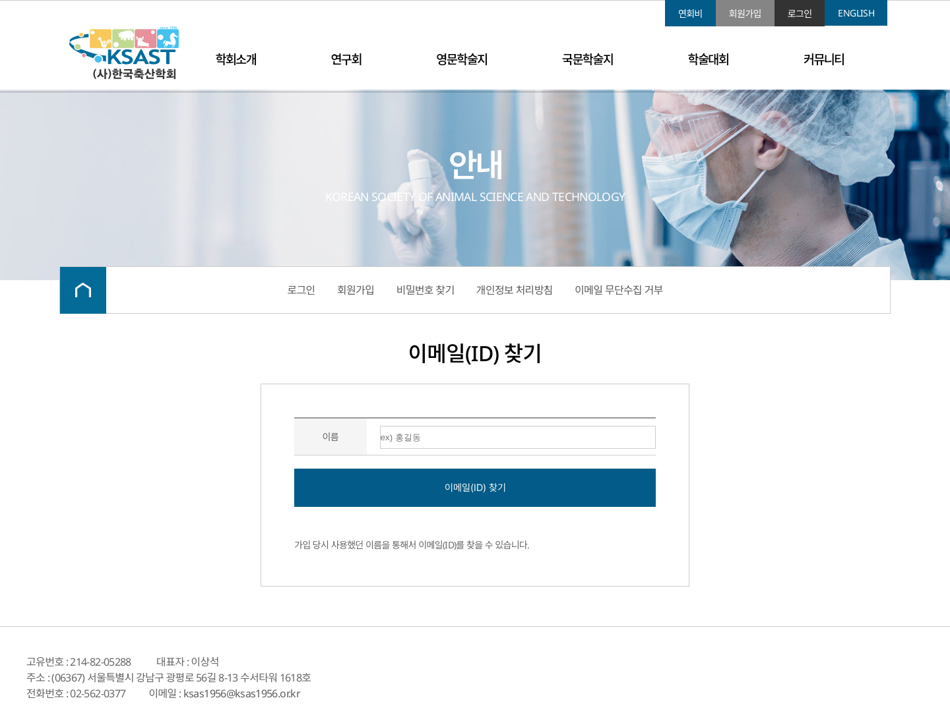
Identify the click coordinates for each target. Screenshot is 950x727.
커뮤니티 (824, 59)
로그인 (800, 13)
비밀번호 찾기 (425, 290)
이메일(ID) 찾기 (475, 488)
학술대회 (708, 59)
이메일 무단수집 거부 (618, 290)
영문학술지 (461, 59)
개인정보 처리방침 (514, 290)
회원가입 (745, 13)
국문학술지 (587, 59)
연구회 (346, 59)
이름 (330, 436)
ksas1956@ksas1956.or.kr (241, 693)
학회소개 (235, 59)
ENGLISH (856, 13)
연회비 (690, 13)
